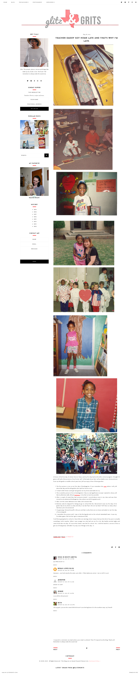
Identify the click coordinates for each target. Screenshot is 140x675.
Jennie (60, 591)
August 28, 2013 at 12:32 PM (66, 604)
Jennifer (61, 580)
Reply (55, 565)
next (55, 649)
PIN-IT (63, 537)
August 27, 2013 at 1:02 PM (66, 593)
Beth (60, 603)
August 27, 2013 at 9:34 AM (66, 581)
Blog (13, 2)
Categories (50, 2)
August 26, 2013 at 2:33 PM (66, 559)
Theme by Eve (133, 672)
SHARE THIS (57, 537)
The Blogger (23, 2)
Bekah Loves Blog (66, 568)
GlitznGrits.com (12, 672)
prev (118, 649)
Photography (37, 2)
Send (34, 261)
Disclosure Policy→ (95, 661)
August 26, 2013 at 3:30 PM (66, 570)
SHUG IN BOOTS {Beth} (67, 557)
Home (5, 2)
